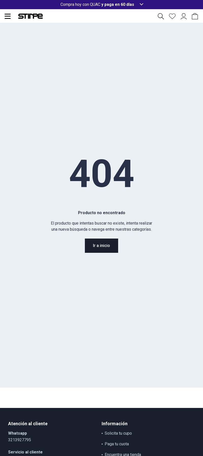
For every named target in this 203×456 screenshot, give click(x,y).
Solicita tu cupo (118, 433)
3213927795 (19, 439)
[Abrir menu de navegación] (7, 16)
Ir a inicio (101, 245)
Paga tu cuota (117, 444)
